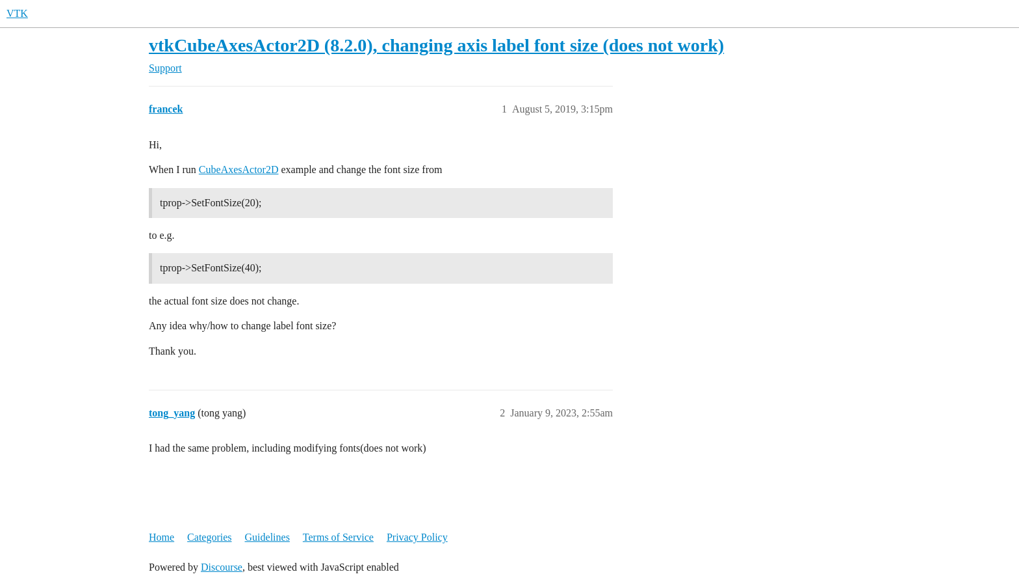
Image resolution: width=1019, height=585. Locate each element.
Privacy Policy (417, 537)
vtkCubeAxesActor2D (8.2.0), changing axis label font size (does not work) (436, 45)
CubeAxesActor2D (239, 169)
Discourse (221, 567)
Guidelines (267, 537)
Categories (209, 537)
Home (161, 537)
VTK (17, 13)
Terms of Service (338, 537)
